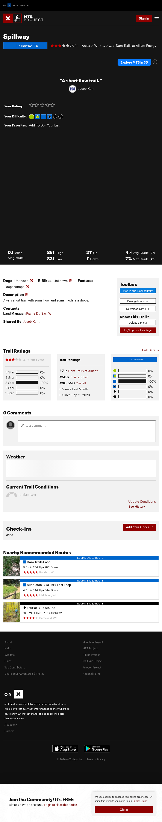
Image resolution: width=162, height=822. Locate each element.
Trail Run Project (92, 661)
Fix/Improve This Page (138, 330)
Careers (9, 731)
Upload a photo (138, 322)
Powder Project (91, 667)
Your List (53, 125)
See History (136, 506)
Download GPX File (138, 309)
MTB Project (90, 648)
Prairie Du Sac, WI (39, 313)
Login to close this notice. (61, 805)
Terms (90, 759)
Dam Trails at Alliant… (84, 371)
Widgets (10, 654)
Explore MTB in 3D (134, 62)
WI (96, 45)
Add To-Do (37, 125)
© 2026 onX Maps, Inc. (70, 759)
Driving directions (137, 301)
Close (124, 809)
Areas (86, 45)
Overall (81, 383)
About (8, 642)
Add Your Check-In (139, 527)
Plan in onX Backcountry (138, 290)
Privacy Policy (140, 801)
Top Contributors (15, 667)
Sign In (144, 18)
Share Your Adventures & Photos (24, 673)
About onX (11, 724)
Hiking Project (91, 654)
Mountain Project (92, 642)
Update (142, 501)
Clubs (8, 661)
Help (7, 648)
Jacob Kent (86, 88)
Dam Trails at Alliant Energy (136, 45)
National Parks (91, 673)
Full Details (150, 350)
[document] (124, 804)
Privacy (101, 759)
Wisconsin (81, 377)
